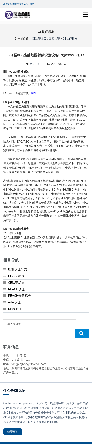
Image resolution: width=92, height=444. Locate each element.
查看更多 (12, 422)
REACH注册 (16, 309)
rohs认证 (14, 302)
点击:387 (35, 63)
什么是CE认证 (14, 381)
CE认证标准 (70, 38)
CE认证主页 (39, 38)
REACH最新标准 (19, 296)
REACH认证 (16, 289)
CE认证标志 (16, 282)
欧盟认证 (54, 38)
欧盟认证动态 (17, 269)
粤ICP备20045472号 (69, 438)
